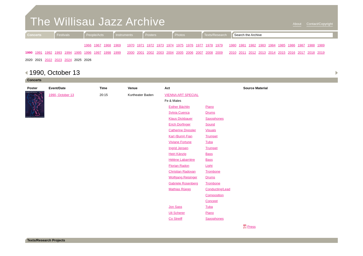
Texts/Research (215, 35)
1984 (272, 45)
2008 (209, 52)
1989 (321, 45)
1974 (170, 45)
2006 (189, 52)
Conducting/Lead (217, 189)
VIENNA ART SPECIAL (182, 95)
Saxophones (214, 118)
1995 (78, 52)
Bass (209, 154)
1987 (301, 45)
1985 (281, 45)
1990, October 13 (61, 95)
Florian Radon (179, 166)
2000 (130, 52)
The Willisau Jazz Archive (97, 21)
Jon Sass (175, 207)
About (297, 24)
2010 (232, 52)
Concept (211, 201)
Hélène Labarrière (182, 160)
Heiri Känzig (177, 154)
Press (251, 227)
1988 (311, 45)
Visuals (210, 130)
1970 (130, 45)
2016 (291, 52)
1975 (180, 45)
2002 (150, 52)
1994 (68, 52)
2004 (170, 52)
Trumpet (211, 136)
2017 (301, 52)
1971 (140, 45)
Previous (26, 73)
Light (209, 166)
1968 (107, 45)
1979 (219, 45)
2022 (48, 60)
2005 (180, 52)
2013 (262, 52)
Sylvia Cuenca (179, 112)
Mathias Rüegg (180, 189)
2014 (272, 52)
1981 (242, 45)
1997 (97, 52)
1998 (107, 52)
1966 (88, 45)
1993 (58, 52)
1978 (209, 45)
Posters (150, 35)
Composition (214, 195)
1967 (97, 45)
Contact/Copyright (320, 24)
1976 (189, 45)
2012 (252, 52)
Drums (210, 112)
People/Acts (95, 35)
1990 (29, 52)
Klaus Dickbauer (181, 118)
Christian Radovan (182, 171)
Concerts (34, 35)
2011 (242, 52)
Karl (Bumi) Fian (180, 136)
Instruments (124, 35)
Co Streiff (175, 218)
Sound (210, 124)
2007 (199, 52)
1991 (38, 52)
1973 (160, 45)
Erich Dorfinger (180, 124)
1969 (117, 45)
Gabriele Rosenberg (183, 183)
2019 (321, 52)
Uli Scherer (177, 213)
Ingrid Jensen (178, 148)
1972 (150, 45)
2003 (160, 52)
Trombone (212, 171)
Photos (180, 35)
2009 (219, 52)
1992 (48, 52)
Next (336, 73)
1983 (262, 45)
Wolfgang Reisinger (183, 177)
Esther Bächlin (179, 107)
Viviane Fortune (180, 142)
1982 (252, 45)
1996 (88, 52)
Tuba (209, 142)
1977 (199, 45)
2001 (140, 52)
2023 (58, 60)
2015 (281, 52)
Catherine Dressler (182, 130)
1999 (117, 52)
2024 (68, 60)
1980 (232, 45)
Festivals (63, 35)
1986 (291, 45)
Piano (209, 107)
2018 (311, 52)
